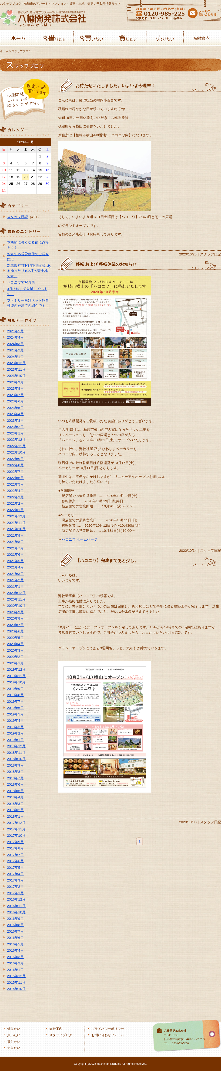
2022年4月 (15, 491)
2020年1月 (15, 663)
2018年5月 (15, 791)
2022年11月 (16, 446)
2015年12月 (16, 976)
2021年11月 (16, 523)
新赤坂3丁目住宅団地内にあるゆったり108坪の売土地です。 (29, 271)
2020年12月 (16, 593)
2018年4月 (15, 797)
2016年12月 (16, 899)
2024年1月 (15, 357)
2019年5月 (15, 714)
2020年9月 (15, 612)
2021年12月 (16, 516)
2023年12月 (16, 363)
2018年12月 (16, 746)
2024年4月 (15, 337)
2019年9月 (15, 689)
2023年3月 (15, 420)
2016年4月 (15, 950)
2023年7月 (15, 395)
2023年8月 (15, 388)
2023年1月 (15, 433)
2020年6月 (15, 631)
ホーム (18, 38)
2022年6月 (15, 478)
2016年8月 (15, 925)
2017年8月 (15, 848)
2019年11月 (16, 676)
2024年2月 (15, 350)
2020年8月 (15, 618)
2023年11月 (16, 369)
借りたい (55, 38)
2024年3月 (15, 344)
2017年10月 (16, 835)
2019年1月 (15, 740)
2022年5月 (15, 484)
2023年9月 (15, 382)
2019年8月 (15, 695)
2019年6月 (15, 708)
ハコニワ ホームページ (79, 539)
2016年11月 (16, 906)
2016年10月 (16, 912)
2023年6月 (15, 401)
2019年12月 (16, 669)
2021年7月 (15, 548)
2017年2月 (15, 886)
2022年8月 (15, 465)
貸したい (128, 38)
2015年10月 (16, 989)
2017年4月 (15, 874)
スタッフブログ (60, 1035)
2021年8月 (15, 542)
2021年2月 (15, 580)
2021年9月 (15, 535)
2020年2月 (15, 657)
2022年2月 (15, 503)
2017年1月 (15, 893)
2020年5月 (15, 638)
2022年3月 (15, 497)
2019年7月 (15, 701)
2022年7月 (15, 471)
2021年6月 (15, 554)
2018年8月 (15, 772)
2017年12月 (16, 823)
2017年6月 (15, 861)
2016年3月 (15, 957)
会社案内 (202, 38)
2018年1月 (15, 816)
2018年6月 (15, 784)
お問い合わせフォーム (107, 1035)
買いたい (92, 38)
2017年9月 (15, 842)
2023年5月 (15, 408)
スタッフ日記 (17, 217)
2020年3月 (15, 650)
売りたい (165, 38)
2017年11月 (16, 829)
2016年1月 (15, 970)
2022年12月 (16, 439)
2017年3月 (15, 880)
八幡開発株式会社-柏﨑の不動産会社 (43, 18)
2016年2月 (15, 963)
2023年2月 (15, 427)
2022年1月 (15, 510)
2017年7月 (15, 855)
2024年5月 (15, 331)
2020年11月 (16, 599)
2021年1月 (15, 586)
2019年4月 (15, 720)
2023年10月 (16, 376)
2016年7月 (15, 931)
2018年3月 (15, 804)
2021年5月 (15, 561)
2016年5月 (15, 944)
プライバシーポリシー (107, 1029)
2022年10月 (16, 452)
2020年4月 (15, 644)
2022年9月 (15, 459)
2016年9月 (15, 919)
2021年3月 (15, 574)
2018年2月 (15, 810)
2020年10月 (16, 605)
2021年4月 (15, 567)
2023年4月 (15, 414)
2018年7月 (15, 778)
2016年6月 (15, 938)
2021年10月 (16, 529)
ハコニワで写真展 (21, 282)
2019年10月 (16, 682)
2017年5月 (15, 867)
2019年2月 (15, 733)
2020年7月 (15, 625)
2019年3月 (15, 727)
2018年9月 (15, 765)
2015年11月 (16, 982)
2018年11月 (16, 752)
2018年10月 (16, 759)
